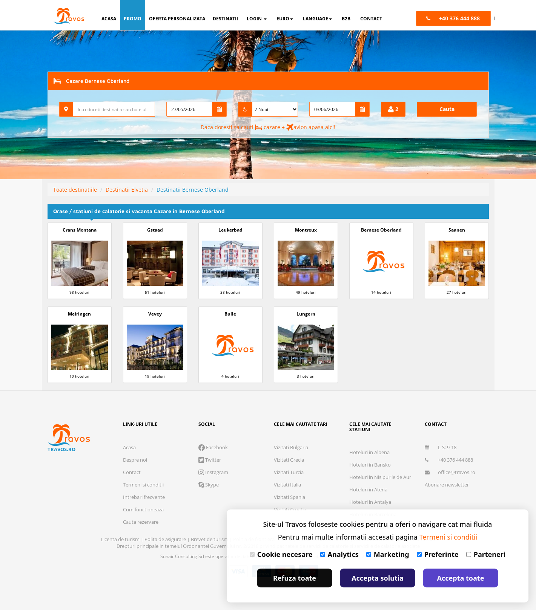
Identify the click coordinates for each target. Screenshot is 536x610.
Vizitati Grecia (289, 459)
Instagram (213, 472)
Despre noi (135, 459)
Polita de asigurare (165, 539)
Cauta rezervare (140, 521)
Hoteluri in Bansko (370, 464)
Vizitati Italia (287, 484)
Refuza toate (294, 578)
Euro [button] (284, 18)
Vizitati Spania (289, 497)
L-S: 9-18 (440, 447)
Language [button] (317, 18)
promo (132, 18)
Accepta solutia (378, 578)
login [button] (257, 18)
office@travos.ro (450, 472)
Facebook (213, 447)
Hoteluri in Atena (368, 489)
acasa (108, 18)
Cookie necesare (281, 554)
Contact (132, 472)
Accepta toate (460, 578)
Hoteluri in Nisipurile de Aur (380, 477)
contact (371, 18)
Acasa (129, 447)
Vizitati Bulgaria (291, 447)
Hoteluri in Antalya (370, 502)
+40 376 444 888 (449, 459)
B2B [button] (346, 18)
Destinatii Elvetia (127, 189)
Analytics (339, 554)
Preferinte (438, 554)
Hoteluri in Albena (369, 452)
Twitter (209, 459)
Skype (208, 484)
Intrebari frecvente (144, 497)
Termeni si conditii (143, 484)
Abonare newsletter (447, 484)
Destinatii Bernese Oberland (193, 189)
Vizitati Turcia (289, 472)
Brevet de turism (210, 539)
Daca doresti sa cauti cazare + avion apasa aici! (268, 127)
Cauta (447, 109)
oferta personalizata (177, 18)
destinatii (225, 18)
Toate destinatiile (75, 189)
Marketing (387, 554)
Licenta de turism (121, 539)
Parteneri (485, 554)
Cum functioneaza (143, 509)
